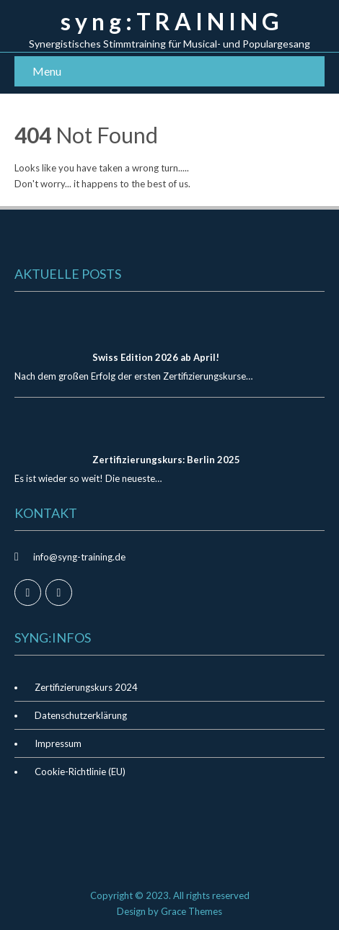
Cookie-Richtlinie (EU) (80, 771)
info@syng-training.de (79, 557)
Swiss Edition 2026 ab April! (155, 357)
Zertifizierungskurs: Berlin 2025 (166, 459)
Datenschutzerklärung (81, 715)
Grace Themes (191, 911)
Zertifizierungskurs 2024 (86, 687)
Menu (46, 71)
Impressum (58, 743)
